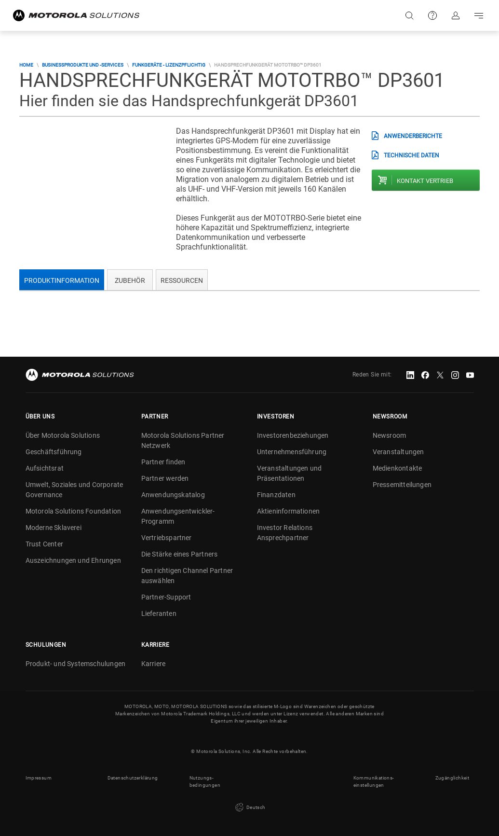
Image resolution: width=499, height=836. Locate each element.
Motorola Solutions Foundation (73, 511)
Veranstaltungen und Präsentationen (289, 473)
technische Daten (411, 155)
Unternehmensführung (292, 452)
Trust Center (44, 544)
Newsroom (389, 435)
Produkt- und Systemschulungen (76, 664)
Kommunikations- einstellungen (373, 781)
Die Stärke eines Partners (179, 554)
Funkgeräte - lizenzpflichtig (168, 65)
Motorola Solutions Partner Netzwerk (183, 440)
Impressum (39, 777)
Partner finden (163, 462)
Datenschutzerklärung (133, 777)
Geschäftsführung (54, 452)
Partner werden (165, 478)
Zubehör (130, 280)
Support (432, 15)
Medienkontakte (397, 468)
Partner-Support (166, 597)
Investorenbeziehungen (293, 435)
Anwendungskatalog (173, 495)
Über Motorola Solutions (63, 435)
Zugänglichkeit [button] (452, 777)
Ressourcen (182, 280)
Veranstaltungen (398, 452)
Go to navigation (478, 15)
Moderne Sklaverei (53, 527)
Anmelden (455, 15)
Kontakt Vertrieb (425, 180)
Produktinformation (61, 280)
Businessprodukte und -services (82, 65)
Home (26, 65)
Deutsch (249, 807)
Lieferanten (158, 613)
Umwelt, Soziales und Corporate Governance (74, 490)
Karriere (153, 664)
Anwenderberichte (413, 136)
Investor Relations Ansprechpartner (285, 533)
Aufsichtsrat (45, 468)
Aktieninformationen (288, 511)
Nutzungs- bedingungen (204, 781)
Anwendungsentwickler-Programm (178, 516)
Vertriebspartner (166, 538)
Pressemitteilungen (402, 484)
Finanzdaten (276, 495)
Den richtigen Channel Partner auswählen (187, 576)
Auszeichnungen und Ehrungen (73, 560)
